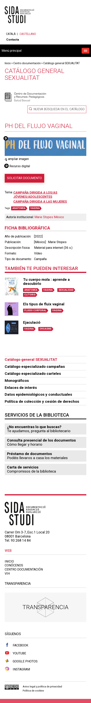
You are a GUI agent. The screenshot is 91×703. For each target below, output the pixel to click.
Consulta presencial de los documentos (41, 440)
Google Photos (21, 661)
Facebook (16, 645)
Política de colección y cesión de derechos (42, 401)
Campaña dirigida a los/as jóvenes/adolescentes (35, 195)
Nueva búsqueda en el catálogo (59, 109)
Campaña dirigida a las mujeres (40, 202)
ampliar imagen (17, 159)
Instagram (17, 669)
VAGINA (35, 208)
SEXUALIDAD (66, 290)
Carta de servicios (22, 467)
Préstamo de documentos (29, 453)
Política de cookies (33, 690)
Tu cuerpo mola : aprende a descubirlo (46, 281)
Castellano (28, 34)
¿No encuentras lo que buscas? (34, 427)
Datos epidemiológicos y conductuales (38, 394)
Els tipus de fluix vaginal (43, 304)
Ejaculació (31, 322)
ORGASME (45, 328)
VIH (7, 573)
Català (11, 34)
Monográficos (17, 380)
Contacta (12, 39)
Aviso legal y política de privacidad (42, 686)
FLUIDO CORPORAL (35, 310)
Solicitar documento (24, 178)
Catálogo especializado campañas (35, 366)
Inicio (8, 63)
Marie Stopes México (49, 217)
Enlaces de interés (21, 387)
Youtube (15, 653)
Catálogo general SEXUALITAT (61, 63)
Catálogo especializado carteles (33, 373)
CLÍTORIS (29, 294)
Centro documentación (27, 63)
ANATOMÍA (18, 208)
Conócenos (14, 565)
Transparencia (45, 607)
